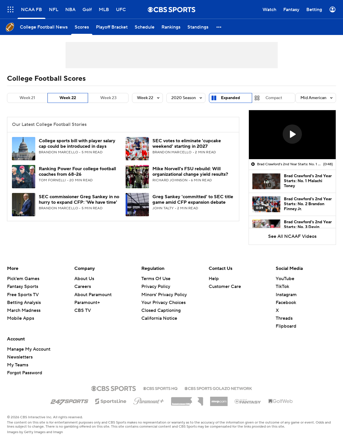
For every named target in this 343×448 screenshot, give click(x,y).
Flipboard (286, 326)
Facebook (286, 302)
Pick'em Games (23, 279)
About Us (84, 279)
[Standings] (198, 27)
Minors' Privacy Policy (164, 295)
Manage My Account (28, 349)
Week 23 (108, 98)
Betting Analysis (24, 302)
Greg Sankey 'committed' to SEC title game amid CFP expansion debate (192, 199)
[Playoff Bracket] (111, 27)
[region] (292, 134)
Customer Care (225, 286)
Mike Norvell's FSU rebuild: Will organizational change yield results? (190, 171)
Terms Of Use (155, 279)
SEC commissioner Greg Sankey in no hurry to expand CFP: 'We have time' (79, 199)
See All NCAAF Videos (292, 236)
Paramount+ (87, 302)
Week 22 (67, 98)
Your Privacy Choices (163, 302)
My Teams (17, 365)
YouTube (285, 279)
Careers (82, 286)
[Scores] (81, 27)
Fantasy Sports (22, 286)
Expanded (230, 98)
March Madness (24, 310)
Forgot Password (24, 373)
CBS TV (82, 310)
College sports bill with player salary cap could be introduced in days (77, 143)
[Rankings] (171, 27)
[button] (219, 27)
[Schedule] (144, 27)
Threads (284, 318)
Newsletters (20, 357)
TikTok (282, 286)
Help (214, 279)
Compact (273, 98)
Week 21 (27, 98)
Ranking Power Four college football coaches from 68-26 (77, 171)
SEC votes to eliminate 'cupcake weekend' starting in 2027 (186, 143)
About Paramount (93, 295)
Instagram (286, 295)
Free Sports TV (23, 295)
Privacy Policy (155, 286)
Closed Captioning (161, 310)
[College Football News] (43, 27)
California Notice (159, 318)
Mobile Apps (20, 318)
